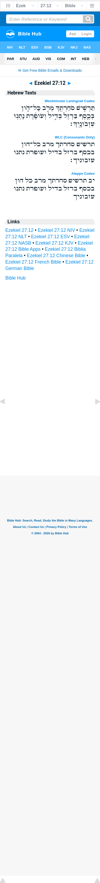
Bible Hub (15, 278)
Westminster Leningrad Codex (70, 101)
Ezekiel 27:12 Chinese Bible (56, 255)
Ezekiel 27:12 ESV (50, 236)
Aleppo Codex (83, 174)
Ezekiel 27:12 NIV (56, 230)
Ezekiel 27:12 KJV (54, 243)
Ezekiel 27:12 (19, 230)
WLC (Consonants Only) (75, 137)
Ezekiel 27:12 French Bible (33, 262)
